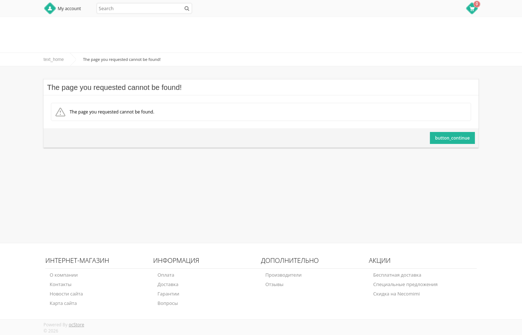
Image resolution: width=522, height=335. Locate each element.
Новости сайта (66, 293)
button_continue (452, 138)
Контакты (60, 284)
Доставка (168, 284)
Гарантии (168, 293)
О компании (64, 275)
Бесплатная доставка (397, 275)
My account (69, 8)
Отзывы (274, 284)
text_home (54, 59)
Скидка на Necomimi (396, 293)
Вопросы (168, 303)
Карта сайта (63, 303)
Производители (283, 275)
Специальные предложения (405, 284)
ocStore (76, 325)
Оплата (166, 275)
